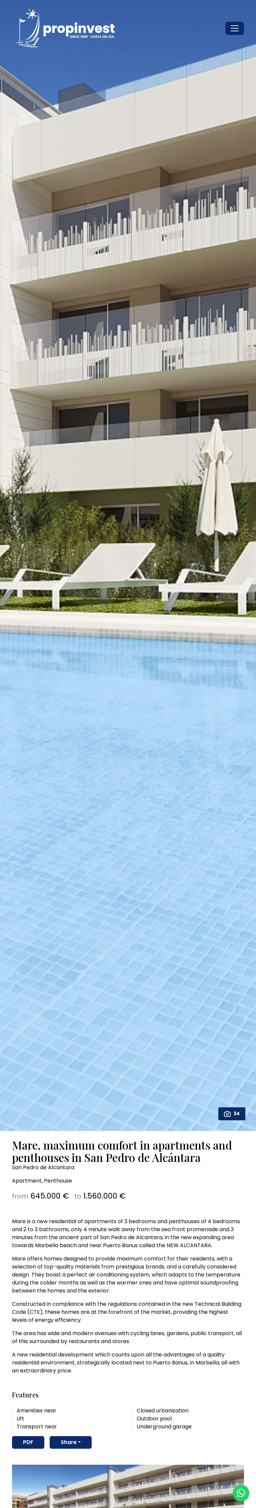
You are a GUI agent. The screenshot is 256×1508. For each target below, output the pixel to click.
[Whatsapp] (241, 1493)
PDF (28, 1442)
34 (232, 1113)
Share (69, 1442)
